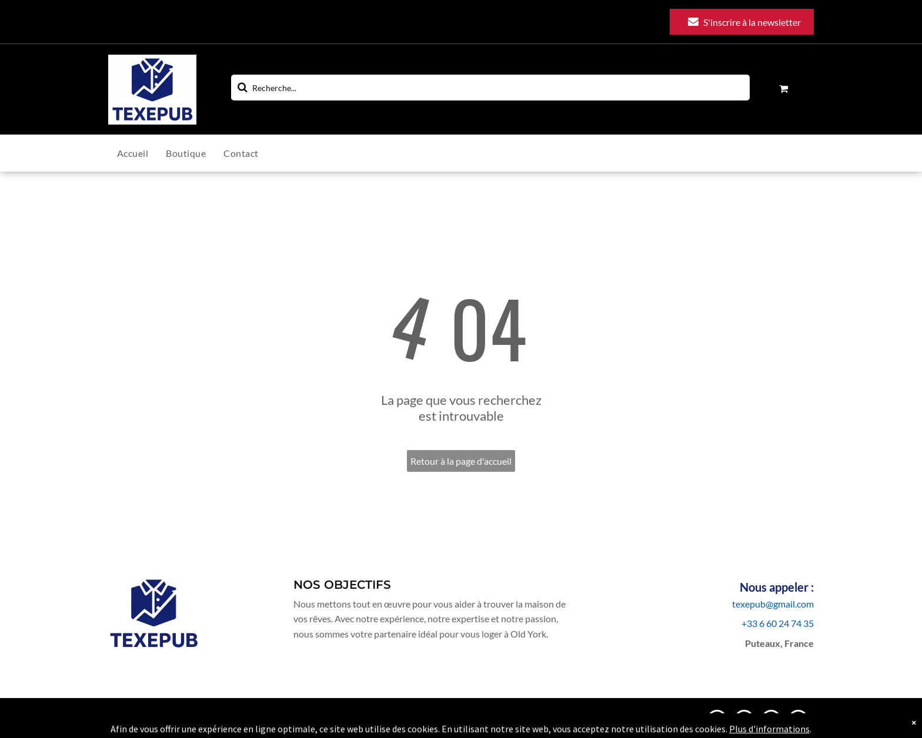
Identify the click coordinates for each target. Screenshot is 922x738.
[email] (717, 721)
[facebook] (798, 721)
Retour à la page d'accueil (461, 461)
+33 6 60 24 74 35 (777, 623)
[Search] (490, 87)
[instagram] (744, 721)
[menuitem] (141, 153)
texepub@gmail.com (773, 603)
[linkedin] (771, 721)
